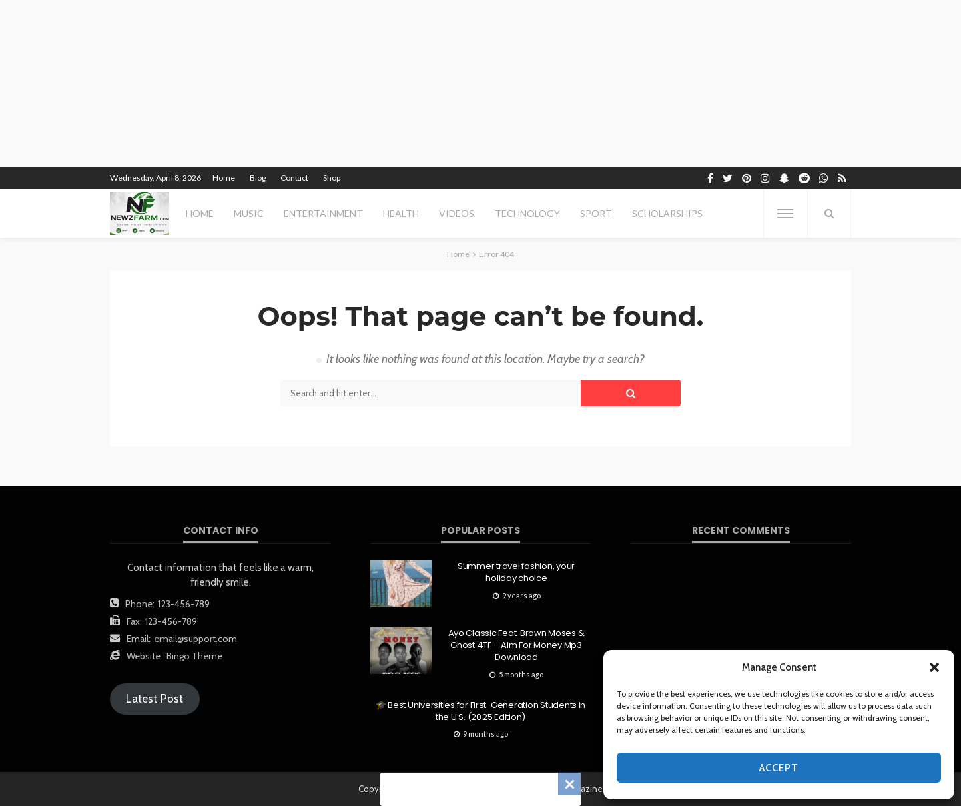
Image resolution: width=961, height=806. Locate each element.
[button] (934, 667)
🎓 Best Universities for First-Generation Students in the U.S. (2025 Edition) (480, 711)
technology (527, 213)
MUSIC (249, 213)
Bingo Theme (194, 656)
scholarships (667, 213)
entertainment (323, 213)
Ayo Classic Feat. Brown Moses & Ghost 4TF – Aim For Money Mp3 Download (516, 645)
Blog (258, 178)
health (401, 213)
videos (456, 213)
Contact (294, 178)
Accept (779, 768)
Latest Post (154, 698)
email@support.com (195, 639)
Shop (331, 178)
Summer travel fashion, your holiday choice (516, 572)
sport (596, 213)
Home (223, 178)
